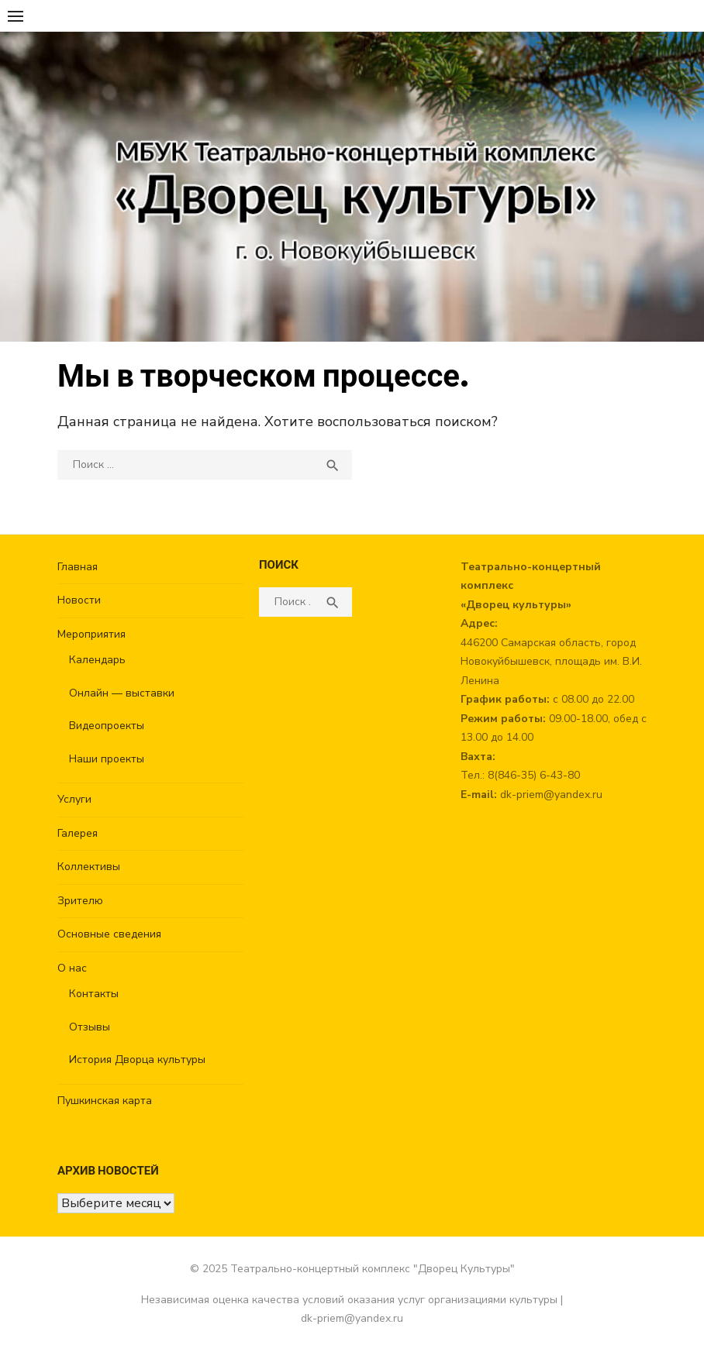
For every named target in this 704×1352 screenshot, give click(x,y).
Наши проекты (106, 759)
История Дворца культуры (137, 1059)
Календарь (97, 659)
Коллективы (88, 866)
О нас (72, 968)
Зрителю (80, 900)
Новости (79, 600)
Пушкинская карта (104, 1100)
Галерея (77, 833)
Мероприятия (91, 634)
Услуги (74, 799)
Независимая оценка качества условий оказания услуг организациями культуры (349, 1299)
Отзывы (89, 1027)
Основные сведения (109, 934)
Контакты (94, 993)
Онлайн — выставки (121, 693)
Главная (77, 566)
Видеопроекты (106, 725)
